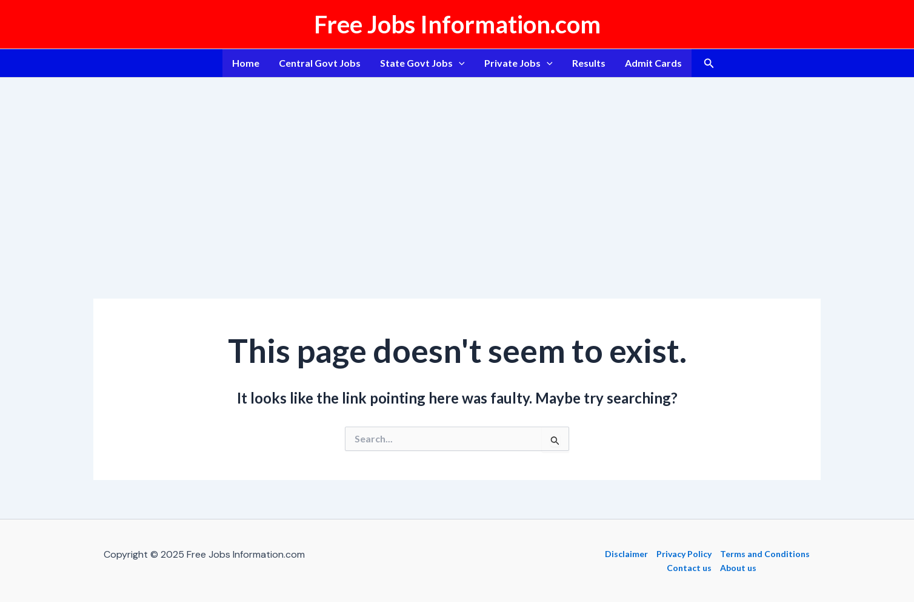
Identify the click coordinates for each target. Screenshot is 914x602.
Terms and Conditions (765, 554)
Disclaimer (626, 554)
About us (738, 568)
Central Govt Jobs (320, 63)
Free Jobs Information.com (457, 24)
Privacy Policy (684, 554)
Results (588, 63)
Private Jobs (518, 63)
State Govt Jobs (422, 63)
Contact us (689, 568)
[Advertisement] (457, 169)
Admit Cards (653, 63)
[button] (709, 63)
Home (245, 63)
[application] (459, 63)
